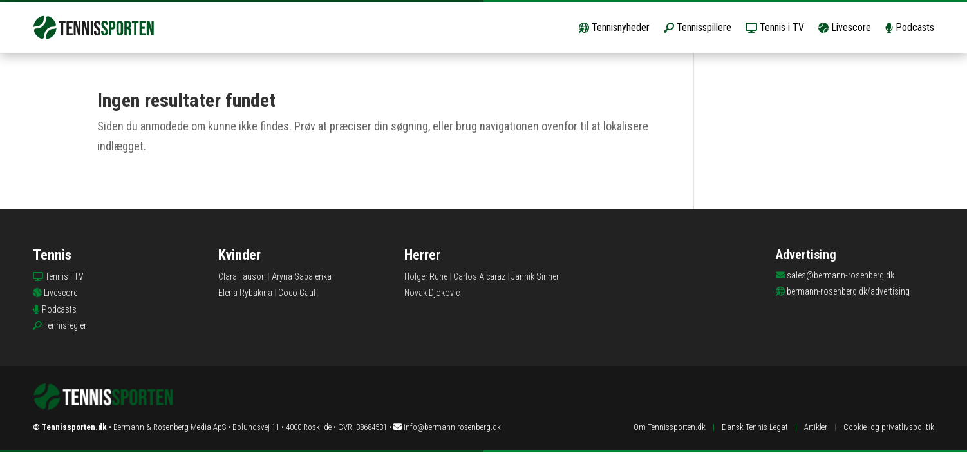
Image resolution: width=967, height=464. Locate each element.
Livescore (844, 27)
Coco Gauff (298, 292)
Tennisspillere (697, 27)
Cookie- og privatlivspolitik (888, 427)
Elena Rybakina (245, 292)
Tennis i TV (775, 27)
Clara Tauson (242, 276)
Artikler (815, 427)
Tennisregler (65, 325)
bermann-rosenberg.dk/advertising (848, 291)
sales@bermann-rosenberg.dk (840, 275)
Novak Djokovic (432, 292)
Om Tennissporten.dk (670, 427)
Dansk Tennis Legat (755, 427)
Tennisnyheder (614, 27)
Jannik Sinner (535, 276)
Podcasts (909, 27)
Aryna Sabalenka (302, 276)
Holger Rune (425, 276)
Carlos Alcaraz (479, 276)
